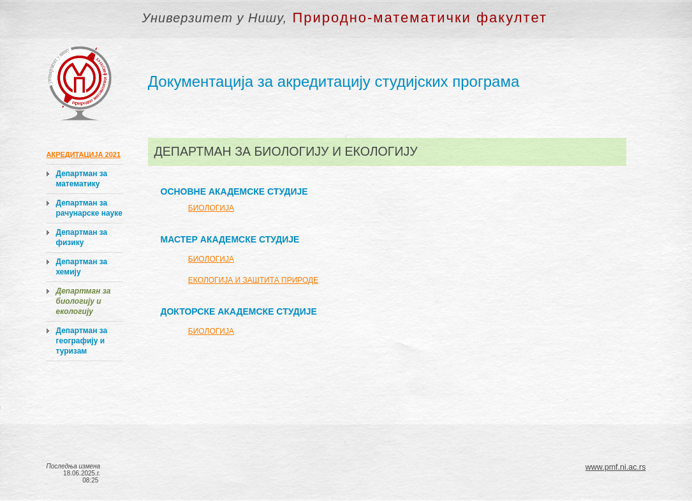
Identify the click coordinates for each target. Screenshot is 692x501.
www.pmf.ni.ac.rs (615, 467)
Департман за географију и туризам (82, 340)
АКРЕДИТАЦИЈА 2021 (84, 154)
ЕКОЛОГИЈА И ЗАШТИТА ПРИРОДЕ (253, 280)
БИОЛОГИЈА (211, 208)
